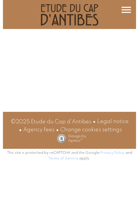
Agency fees (38, 130)
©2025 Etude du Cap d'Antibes (51, 122)
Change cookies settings (91, 130)
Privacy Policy (112, 153)
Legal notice (113, 121)
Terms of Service (63, 158)
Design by (70, 138)
